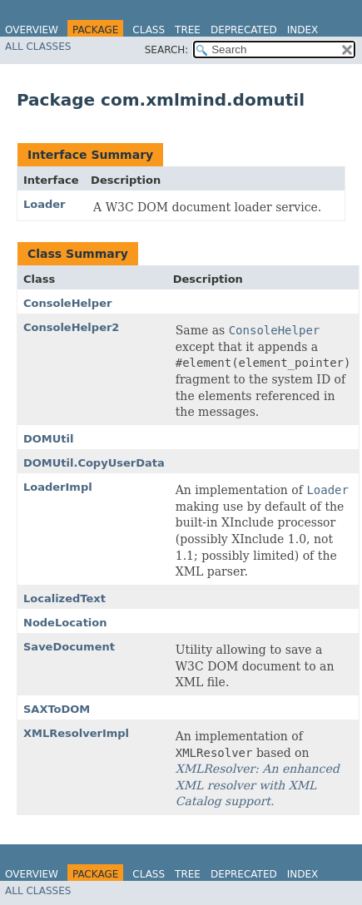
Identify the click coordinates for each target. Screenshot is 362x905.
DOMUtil (48, 439)
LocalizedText (64, 598)
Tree (188, 30)
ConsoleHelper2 (71, 327)
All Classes (38, 46)
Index (303, 30)
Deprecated (244, 30)
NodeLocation (65, 622)
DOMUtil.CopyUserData (94, 463)
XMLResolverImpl (76, 733)
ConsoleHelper (67, 303)
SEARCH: (167, 50)
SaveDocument (69, 646)
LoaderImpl (57, 487)
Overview (31, 30)
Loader (44, 204)
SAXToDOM (56, 709)
